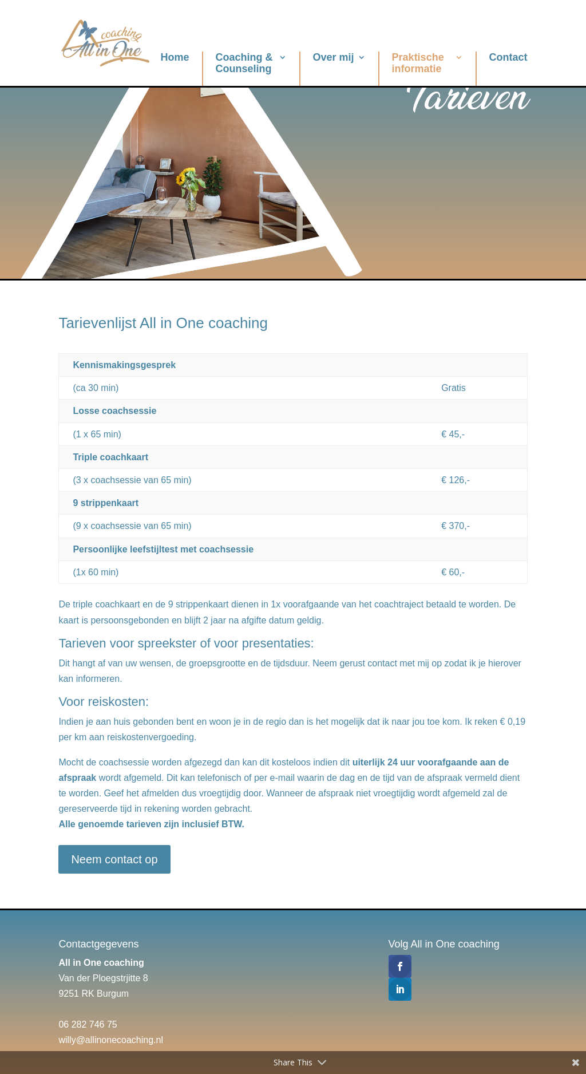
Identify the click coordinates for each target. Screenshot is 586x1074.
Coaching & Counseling (244, 63)
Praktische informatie (418, 63)
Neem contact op (114, 859)
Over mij (333, 57)
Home (175, 57)
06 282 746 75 (87, 1024)
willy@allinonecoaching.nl (110, 1040)
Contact (508, 57)
